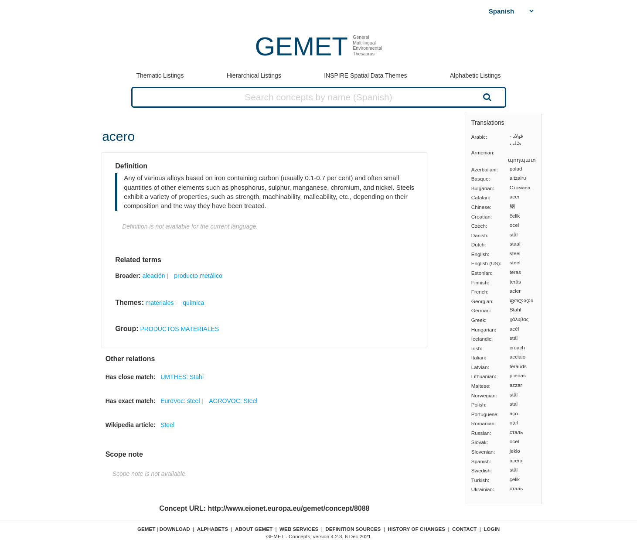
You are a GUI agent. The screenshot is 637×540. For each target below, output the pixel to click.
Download (175, 529)
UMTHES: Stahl (182, 376)
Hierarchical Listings (254, 75)
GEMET (301, 46)
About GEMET (254, 529)
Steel (167, 424)
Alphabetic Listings (475, 75)
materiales (160, 302)
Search (486, 96)
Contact (464, 529)
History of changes (416, 529)
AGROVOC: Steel (233, 400)
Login (492, 529)
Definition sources (353, 529)
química (193, 302)
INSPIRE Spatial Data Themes (365, 75)
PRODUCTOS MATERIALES (179, 328)
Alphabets (212, 529)
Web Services (298, 529)
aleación (153, 275)
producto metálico (198, 275)
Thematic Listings (160, 75)
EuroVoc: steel (180, 400)
